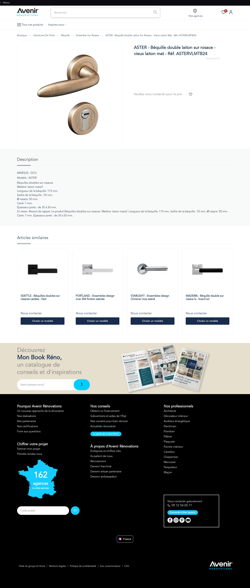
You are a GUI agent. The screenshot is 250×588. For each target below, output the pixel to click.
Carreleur (169, 452)
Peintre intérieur (173, 447)
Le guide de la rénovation (106, 433)
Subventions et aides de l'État (108, 416)
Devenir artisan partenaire (105, 471)
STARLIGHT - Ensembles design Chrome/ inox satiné (150, 297)
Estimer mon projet (28, 449)
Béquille (65, 35)
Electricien (170, 426)
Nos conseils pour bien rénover (109, 421)
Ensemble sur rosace (87, 35)
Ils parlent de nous (101, 456)
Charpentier (171, 457)
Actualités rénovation (103, 426)
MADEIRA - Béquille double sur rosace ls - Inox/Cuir (205, 297)
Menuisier (170, 462)
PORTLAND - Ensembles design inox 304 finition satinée (95, 297)
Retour (5, 2)
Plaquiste (169, 442)
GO (75, 510)
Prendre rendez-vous (29, 454)
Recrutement (98, 461)
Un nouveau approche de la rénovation (40, 411)
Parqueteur (170, 467)
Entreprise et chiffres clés (105, 451)
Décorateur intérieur (176, 416)
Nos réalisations (26, 416)
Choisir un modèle (42, 321)
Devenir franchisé (101, 466)
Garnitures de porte (44, 35)
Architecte (170, 411)
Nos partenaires (26, 421)
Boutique (22, 35)
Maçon (168, 472)
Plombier (169, 431)
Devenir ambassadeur (103, 477)
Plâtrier (168, 436)
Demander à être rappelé (182, 512)
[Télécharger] (82, 384)
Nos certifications (27, 426)
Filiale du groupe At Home (32, 566)
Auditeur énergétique (177, 421)
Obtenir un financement (104, 411)
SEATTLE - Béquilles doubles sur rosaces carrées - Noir (40, 297)
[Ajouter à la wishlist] (190, 94)
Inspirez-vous (57, 25)
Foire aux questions (29, 431)
